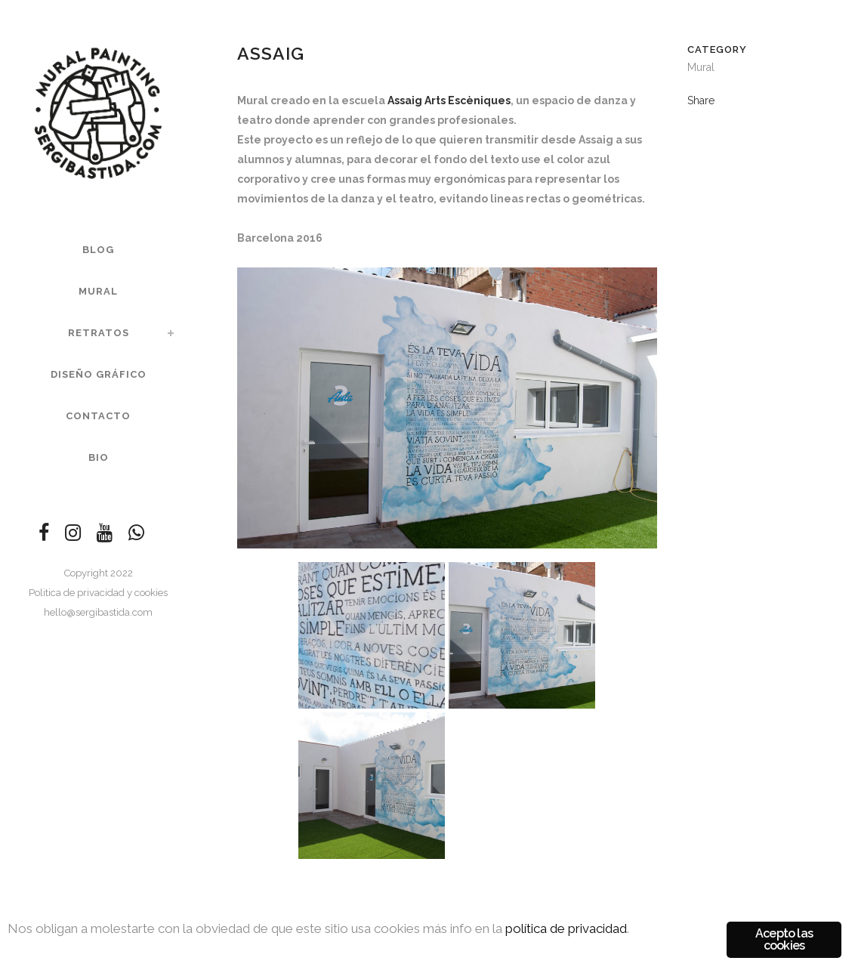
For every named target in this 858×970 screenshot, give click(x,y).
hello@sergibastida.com (98, 612)
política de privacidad (566, 928)
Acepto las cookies (784, 939)
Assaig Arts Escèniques (449, 100)
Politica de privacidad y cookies (98, 592)
